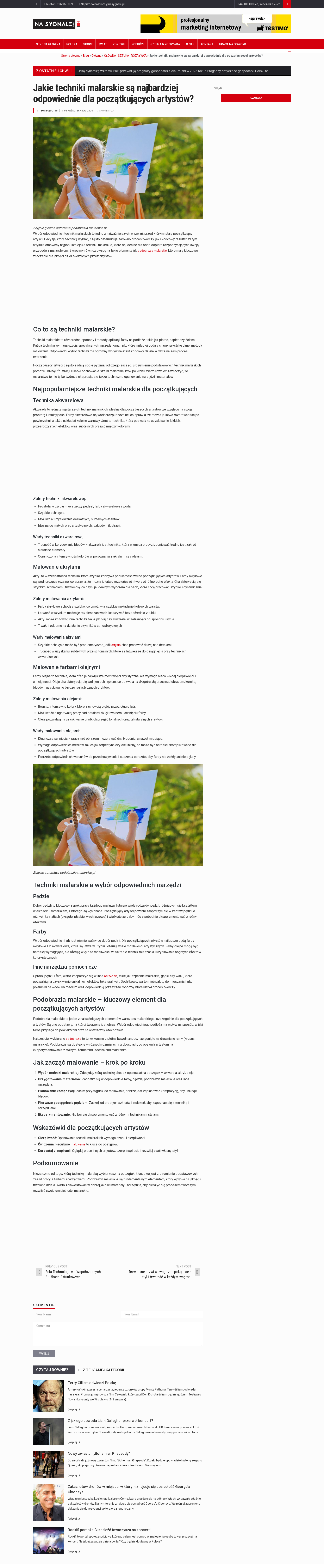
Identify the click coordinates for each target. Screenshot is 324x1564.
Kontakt (206, 44)
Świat (103, 44)
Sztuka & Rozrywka (165, 44)
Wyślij (44, 1353)
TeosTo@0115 (48, 110)
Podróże (137, 44)
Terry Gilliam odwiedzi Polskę (92, 1383)
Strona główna (48, 44)
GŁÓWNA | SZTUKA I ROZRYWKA (125, 55)
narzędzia (111, 976)
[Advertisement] (118, 291)
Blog (86, 55)
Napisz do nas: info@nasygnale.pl (102, 4)
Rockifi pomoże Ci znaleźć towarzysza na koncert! (109, 1530)
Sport (88, 44)
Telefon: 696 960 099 (58, 4)
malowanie (78, 1144)
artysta (116, 645)
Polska (71, 44)
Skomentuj (108, 110)
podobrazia (74, 1038)
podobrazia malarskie (153, 250)
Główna (96, 55)
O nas (190, 44)
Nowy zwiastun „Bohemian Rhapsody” (99, 1453)
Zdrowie (119, 44)
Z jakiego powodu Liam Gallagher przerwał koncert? (110, 1420)
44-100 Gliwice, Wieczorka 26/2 (259, 4)
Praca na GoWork (232, 44)
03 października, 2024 (79, 110)
